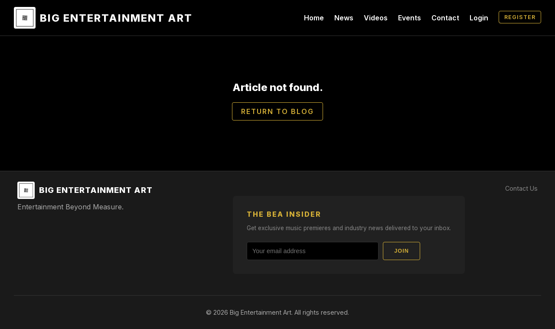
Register (519, 17)
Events (409, 17)
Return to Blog (277, 111)
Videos (376, 17)
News (343, 17)
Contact (445, 17)
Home (314, 17)
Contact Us (521, 188)
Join (401, 251)
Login (479, 17)
